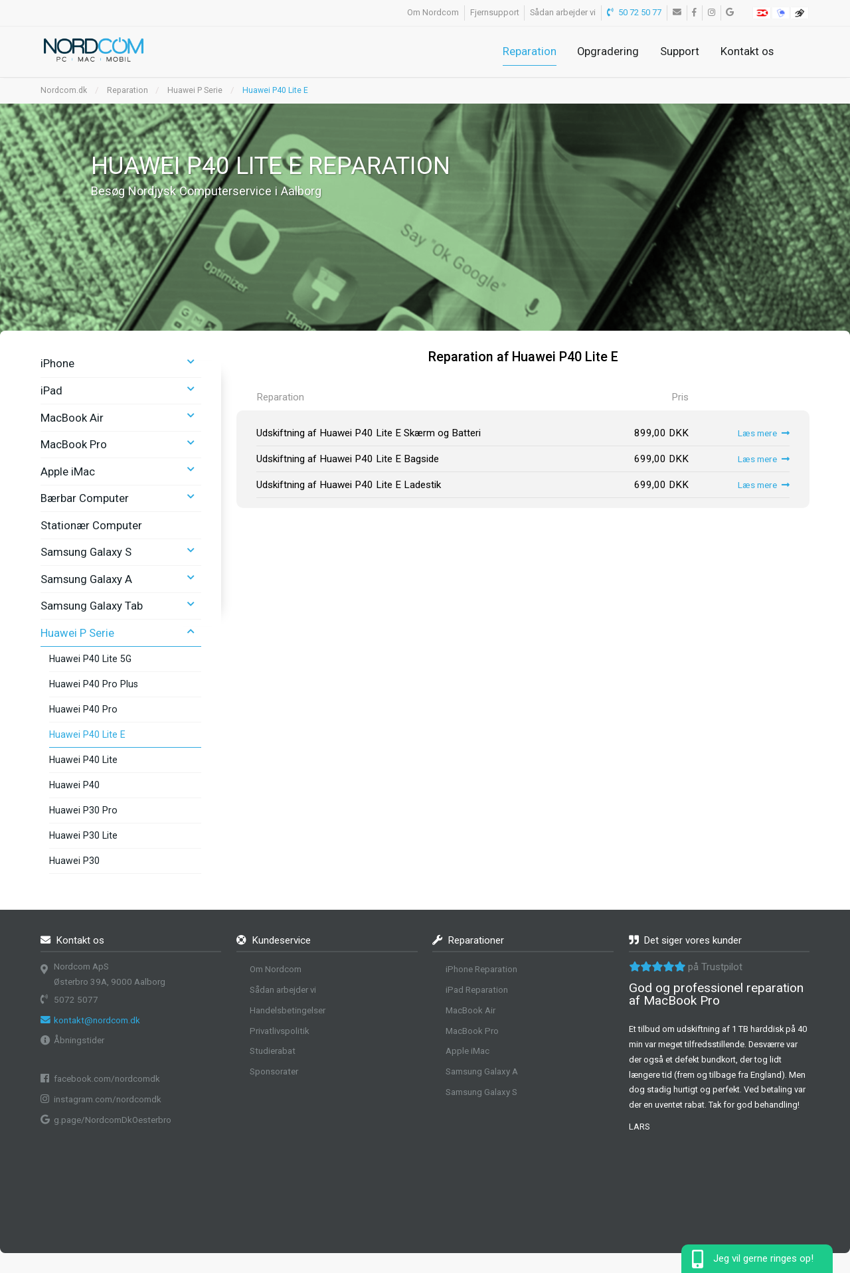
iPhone (57, 363)
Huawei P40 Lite (83, 759)
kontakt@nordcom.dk (97, 1020)
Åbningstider (79, 1040)
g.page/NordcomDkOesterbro (112, 1120)
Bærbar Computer (85, 498)
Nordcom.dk (64, 90)
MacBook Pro (74, 444)
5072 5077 (76, 1000)
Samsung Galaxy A (86, 579)
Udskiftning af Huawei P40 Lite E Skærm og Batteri (368, 433)
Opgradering (608, 51)
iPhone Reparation (481, 969)
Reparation (529, 51)
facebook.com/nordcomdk (107, 1079)
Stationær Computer (91, 525)
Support (679, 51)
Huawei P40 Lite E (275, 90)
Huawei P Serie (194, 90)
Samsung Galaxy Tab (92, 605)
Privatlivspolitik (279, 1031)
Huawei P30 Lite (83, 835)
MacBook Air (72, 417)
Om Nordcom (433, 12)
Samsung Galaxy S (86, 551)
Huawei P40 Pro (83, 709)
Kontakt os (747, 51)
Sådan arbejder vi (563, 12)
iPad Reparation (477, 990)
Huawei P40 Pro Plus (93, 684)
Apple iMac (68, 471)
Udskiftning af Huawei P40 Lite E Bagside (347, 459)
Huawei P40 (74, 785)
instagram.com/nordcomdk (107, 1099)
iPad (51, 390)
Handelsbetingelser (287, 1010)
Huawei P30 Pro (83, 810)
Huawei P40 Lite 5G (90, 658)
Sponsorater (274, 1071)
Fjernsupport (494, 12)
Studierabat (273, 1051)
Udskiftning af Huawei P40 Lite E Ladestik (348, 485)
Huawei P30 (74, 860)
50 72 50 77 (634, 12)
